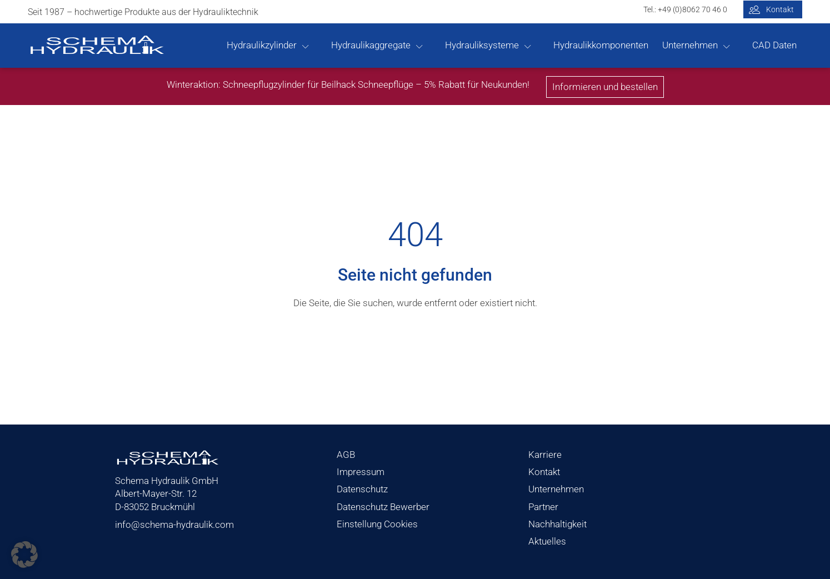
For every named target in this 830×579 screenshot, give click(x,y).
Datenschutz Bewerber (383, 506)
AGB (346, 454)
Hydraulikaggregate (371, 45)
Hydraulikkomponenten (600, 45)
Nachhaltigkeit (557, 524)
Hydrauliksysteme (482, 45)
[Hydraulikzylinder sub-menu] (311, 45)
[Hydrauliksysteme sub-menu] (533, 45)
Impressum (360, 471)
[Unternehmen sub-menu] (732, 45)
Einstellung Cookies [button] (377, 524)
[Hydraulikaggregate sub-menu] (425, 45)
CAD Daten (774, 45)
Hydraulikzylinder (262, 45)
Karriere (545, 454)
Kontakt (544, 471)
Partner (543, 506)
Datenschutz (362, 489)
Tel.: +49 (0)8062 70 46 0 (685, 9)
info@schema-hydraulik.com (174, 524)
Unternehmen (690, 45)
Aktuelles (547, 541)
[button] (24, 554)
